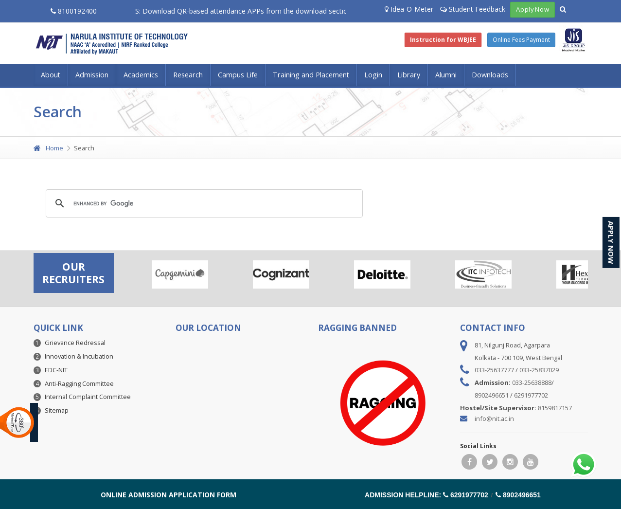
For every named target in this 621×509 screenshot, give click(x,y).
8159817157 (555, 407)
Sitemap (57, 410)
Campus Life (238, 74)
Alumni (446, 74)
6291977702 (531, 395)
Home (48, 148)
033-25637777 (494, 369)
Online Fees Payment (521, 40)
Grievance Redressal (75, 342)
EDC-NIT (56, 369)
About (50, 74)
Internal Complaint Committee (88, 396)
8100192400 (74, 11)
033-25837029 (539, 369)
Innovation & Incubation (79, 356)
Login (373, 74)
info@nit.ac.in (494, 418)
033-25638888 (531, 382)
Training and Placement (311, 74)
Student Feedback (472, 9)
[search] (202, 203)
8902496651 (492, 395)
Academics (141, 74)
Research (188, 74)
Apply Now (532, 9)
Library (408, 74)
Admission (91, 74)
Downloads (490, 74)
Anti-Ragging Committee (79, 383)
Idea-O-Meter (409, 9)
